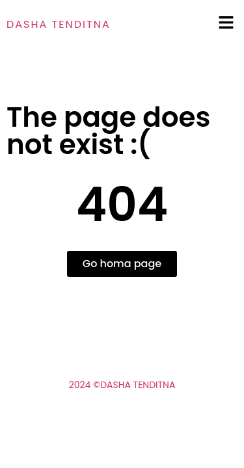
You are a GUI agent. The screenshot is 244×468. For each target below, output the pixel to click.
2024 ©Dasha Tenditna (122, 384)
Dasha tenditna (59, 24)
